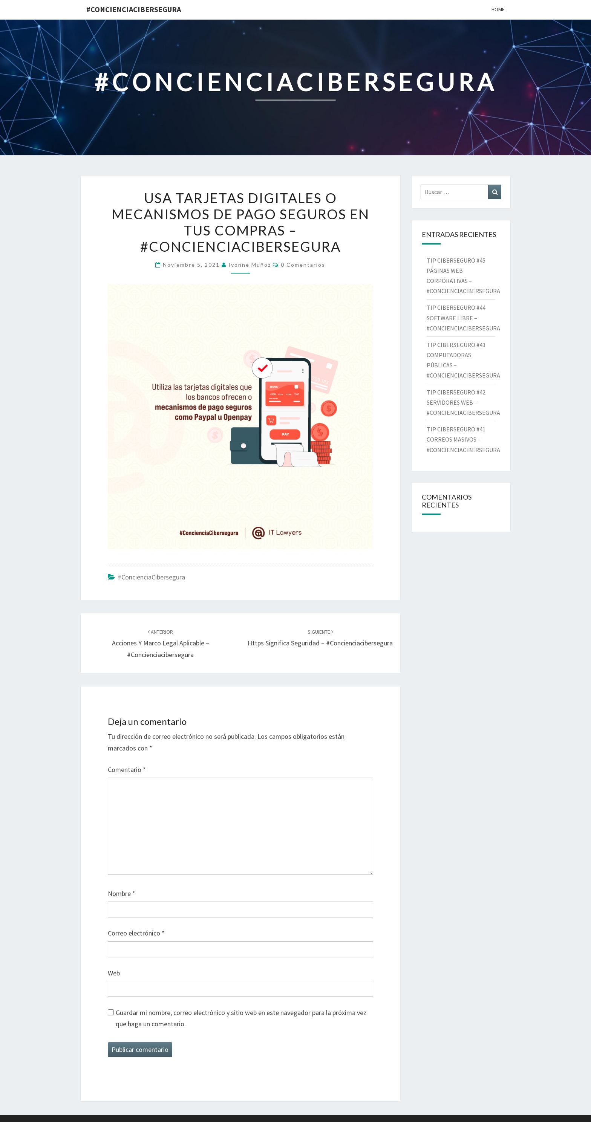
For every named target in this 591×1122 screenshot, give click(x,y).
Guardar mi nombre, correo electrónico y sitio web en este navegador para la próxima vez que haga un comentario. (241, 1018)
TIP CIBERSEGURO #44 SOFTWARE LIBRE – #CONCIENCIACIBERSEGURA (464, 318)
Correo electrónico (136, 933)
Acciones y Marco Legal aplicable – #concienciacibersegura (160, 643)
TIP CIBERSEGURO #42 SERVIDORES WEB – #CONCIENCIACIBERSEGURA (465, 402)
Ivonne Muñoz (249, 264)
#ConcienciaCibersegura (133, 9)
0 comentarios (303, 264)
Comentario (127, 769)
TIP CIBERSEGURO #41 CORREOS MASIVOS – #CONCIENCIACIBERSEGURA (464, 439)
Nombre (121, 893)
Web (114, 973)
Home (498, 9)
